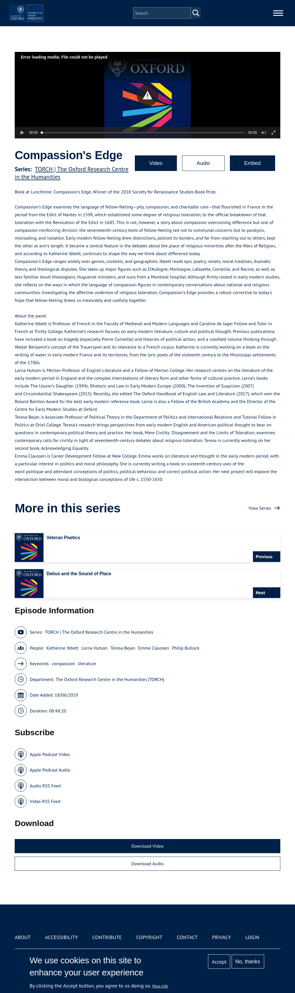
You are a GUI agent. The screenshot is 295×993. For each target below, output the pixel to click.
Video (155, 163)
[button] (147, 95)
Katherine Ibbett (62, 648)
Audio (203, 163)
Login (252, 937)
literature (87, 663)
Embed (252, 163)
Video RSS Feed (45, 801)
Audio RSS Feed (45, 786)
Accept (219, 961)
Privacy (221, 937)
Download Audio (147, 863)
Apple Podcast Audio (50, 770)
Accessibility (61, 937)
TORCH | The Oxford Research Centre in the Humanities (99, 632)
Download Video (147, 846)
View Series (260, 508)
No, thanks (247, 961)
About (23, 937)
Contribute (107, 937)
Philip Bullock (185, 648)
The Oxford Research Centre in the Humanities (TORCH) (110, 679)
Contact (187, 937)
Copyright (149, 937)
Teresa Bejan (123, 648)
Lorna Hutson (94, 648)
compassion (63, 663)
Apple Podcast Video (50, 754)
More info (160, 986)
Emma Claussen (153, 648)
